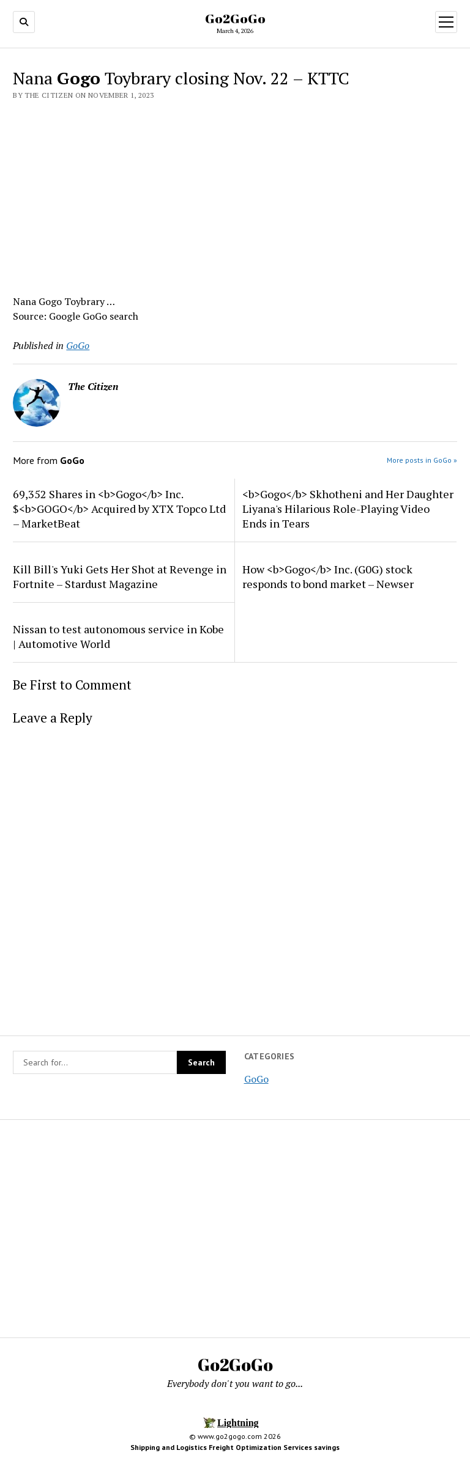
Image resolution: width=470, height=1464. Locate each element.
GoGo (256, 1079)
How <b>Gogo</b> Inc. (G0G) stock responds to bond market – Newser (328, 576)
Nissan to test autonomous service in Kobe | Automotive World (118, 636)
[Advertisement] (235, 193)
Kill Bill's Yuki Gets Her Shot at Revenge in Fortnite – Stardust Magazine (119, 576)
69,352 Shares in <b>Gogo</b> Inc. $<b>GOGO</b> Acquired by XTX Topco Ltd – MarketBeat (119, 509)
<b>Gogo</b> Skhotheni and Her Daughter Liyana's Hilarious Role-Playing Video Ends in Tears (347, 509)
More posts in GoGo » (422, 460)
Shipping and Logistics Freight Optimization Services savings (235, 1447)
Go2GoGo (235, 18)
